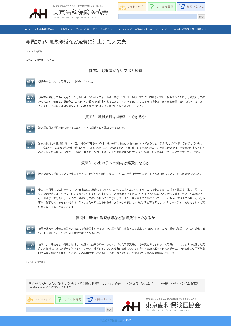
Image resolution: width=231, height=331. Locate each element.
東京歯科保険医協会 (45, 29)
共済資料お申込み (143, 29)
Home (28, 29)
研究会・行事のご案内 (87, 29)
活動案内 (66, 29)
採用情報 (201, 29)
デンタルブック (163, 29)
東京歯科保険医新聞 (184, 29)
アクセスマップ (123, 29)
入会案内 (107, 29)
